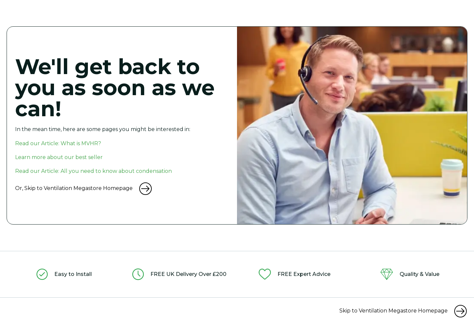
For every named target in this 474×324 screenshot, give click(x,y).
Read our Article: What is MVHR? (58, 143)
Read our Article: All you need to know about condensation (93, 171)
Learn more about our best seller (59, 157)
